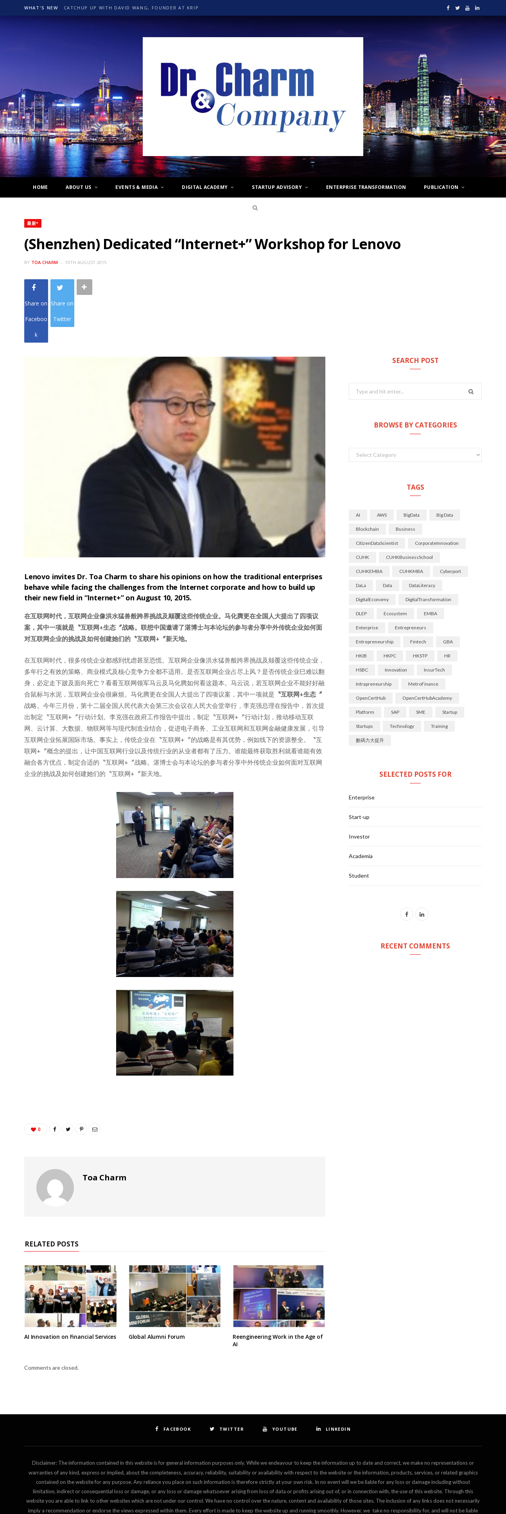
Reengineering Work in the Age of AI (278, 1293)
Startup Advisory (277, 187)
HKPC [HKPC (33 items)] (390, 609)
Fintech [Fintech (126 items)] (418, 595)
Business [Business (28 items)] (405, 482)
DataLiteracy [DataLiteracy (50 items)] (422, 538)
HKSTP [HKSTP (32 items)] (420, 609)
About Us (78, 187)
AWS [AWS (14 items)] (382, 468)
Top (253, 1497)
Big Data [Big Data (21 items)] (444, 468)
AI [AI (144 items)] (358, 468)
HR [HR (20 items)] (447, 609)
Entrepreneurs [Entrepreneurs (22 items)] (410, 581)
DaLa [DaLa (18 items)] (361, 538)
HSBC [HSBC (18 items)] (362, 623)
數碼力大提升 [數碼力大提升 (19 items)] (370, 693)
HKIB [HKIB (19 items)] (361, 609)
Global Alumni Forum (157, 1289)
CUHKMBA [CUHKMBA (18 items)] (411, 524)
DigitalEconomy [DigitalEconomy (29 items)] (372, 552)
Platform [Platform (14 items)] (365, 665)
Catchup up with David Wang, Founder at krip (131, 8)
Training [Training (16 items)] (439, 679)
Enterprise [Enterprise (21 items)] (367, 581)
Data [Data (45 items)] (387, 538)
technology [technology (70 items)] (402, 679)
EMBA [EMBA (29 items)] (430, 566)
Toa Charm (44, 262)
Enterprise (362, 750)
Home (40, 187)
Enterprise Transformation (366, 187)
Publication (441, 187)
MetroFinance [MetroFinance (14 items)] (423, 637)
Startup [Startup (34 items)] (449, 665)
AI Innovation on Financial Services (70, 1289)
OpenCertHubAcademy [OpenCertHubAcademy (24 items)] (427, 651)
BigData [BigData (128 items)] (412, 468)
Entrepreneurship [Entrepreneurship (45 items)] (374, 595)
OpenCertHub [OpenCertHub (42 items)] (371, 651)
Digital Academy (205, 187)
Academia (361, 809)
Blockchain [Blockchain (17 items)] (367, 482)
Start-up (359, 770)
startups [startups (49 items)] (364, 679)
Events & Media (136, 187)
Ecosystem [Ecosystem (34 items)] (395, 566)
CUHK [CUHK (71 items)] (362, 510)
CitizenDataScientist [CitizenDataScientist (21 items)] (377, 496)
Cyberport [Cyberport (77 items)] (450, 524)
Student (359, 828)
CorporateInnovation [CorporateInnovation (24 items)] (437, 496)
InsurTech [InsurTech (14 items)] (434, 623)
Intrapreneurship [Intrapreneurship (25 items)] (373, 637)
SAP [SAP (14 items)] (395, 665)
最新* (33, 223)
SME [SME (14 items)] (420, 665)
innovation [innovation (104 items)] (396, 623)
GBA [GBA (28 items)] (448, 595)
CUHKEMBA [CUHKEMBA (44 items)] (369, 524)
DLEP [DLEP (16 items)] (361, 566)
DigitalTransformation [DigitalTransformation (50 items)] (428, 552)
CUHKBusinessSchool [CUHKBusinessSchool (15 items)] (409, 510)
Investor (359, 789)
